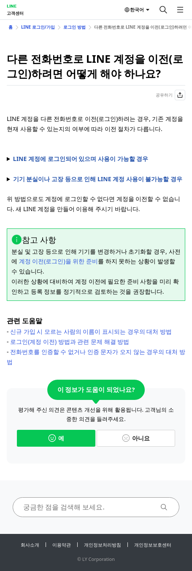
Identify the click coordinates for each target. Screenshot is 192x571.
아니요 (136, 438)
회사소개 (30, 545)
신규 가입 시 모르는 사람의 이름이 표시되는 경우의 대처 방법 (91, 331)
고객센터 (15, 13)
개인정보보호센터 (152, 545)
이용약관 (61, 545)
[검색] (163, 9)
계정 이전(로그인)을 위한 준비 (58, 261)
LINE (11, 6)
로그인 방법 (74, 27)
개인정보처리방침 (102, 545)
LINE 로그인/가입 (38, 27)
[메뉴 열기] (180, 9)
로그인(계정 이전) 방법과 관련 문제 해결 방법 (69, 342)
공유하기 (170, 95)
